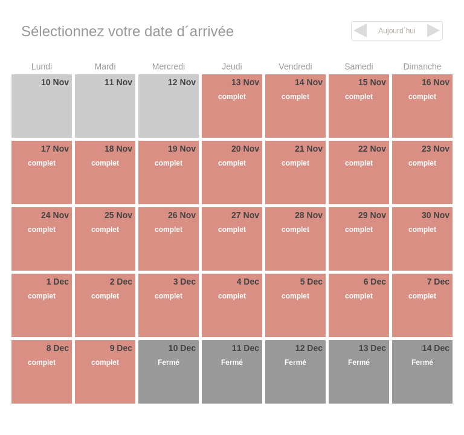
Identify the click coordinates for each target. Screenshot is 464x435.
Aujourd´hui (396, 31)
